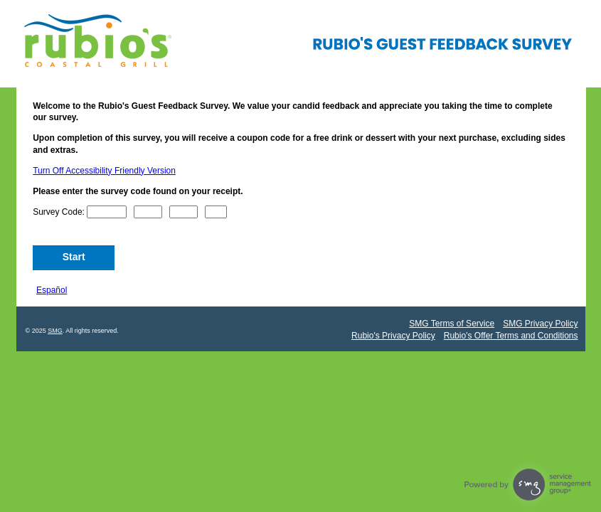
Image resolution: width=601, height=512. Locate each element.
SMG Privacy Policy (540, 324)
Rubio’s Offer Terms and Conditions (511, 336)
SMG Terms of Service (451, 324)
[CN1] (107, 212)
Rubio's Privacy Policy (393, 336)
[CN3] (183, 212)
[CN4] (216, 212)
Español (51, 290)
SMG (55, 330)
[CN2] (148, 212)
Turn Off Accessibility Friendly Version (104, 171)
